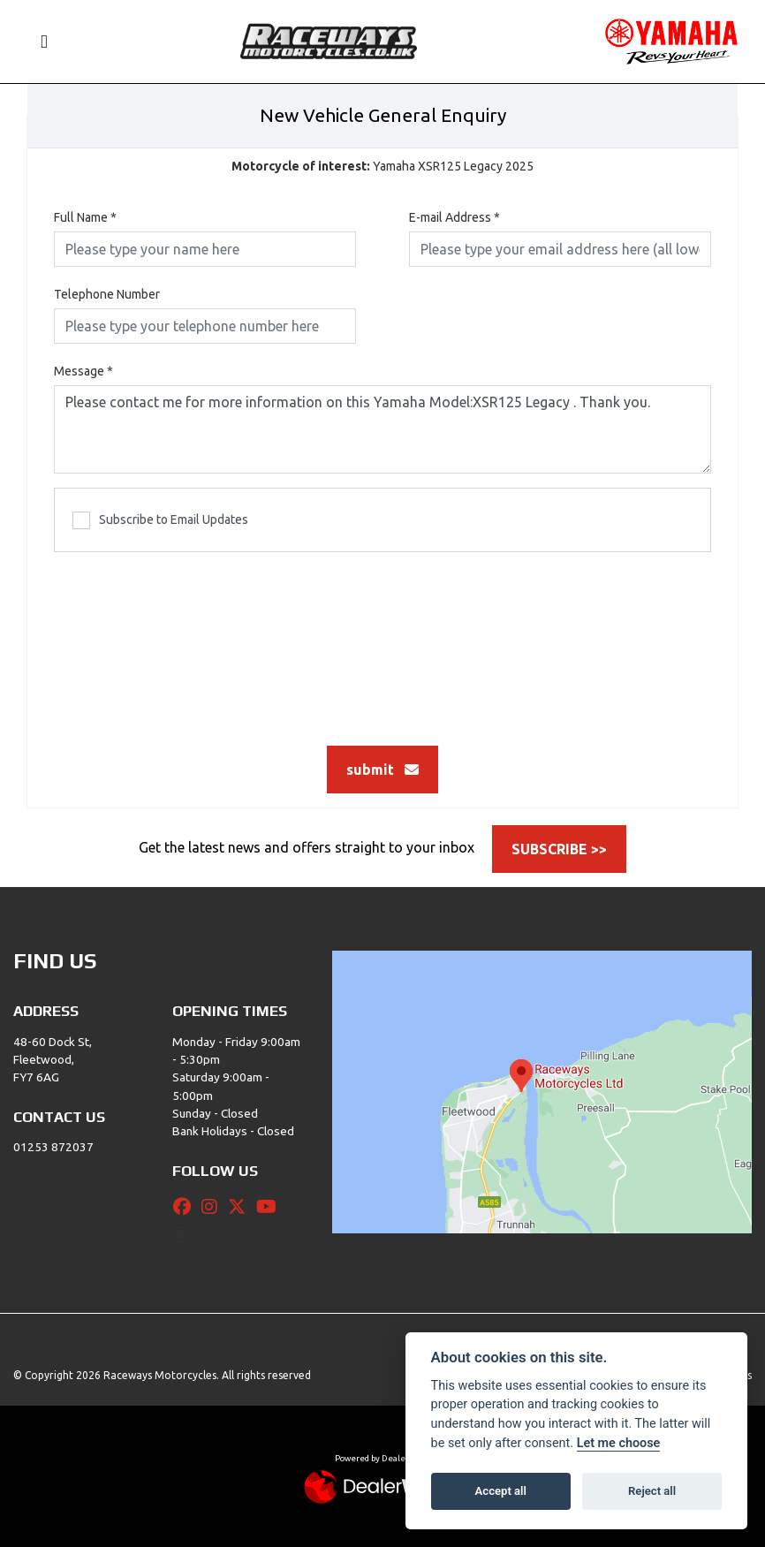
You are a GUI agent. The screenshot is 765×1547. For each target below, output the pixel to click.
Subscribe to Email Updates (160, 520)
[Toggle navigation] (36, 42)
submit (382, 769)
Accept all (500, 1491)
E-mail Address (454, 217)
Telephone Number (107, 294)
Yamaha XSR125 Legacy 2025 (382, 166)
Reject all (652, 1491)
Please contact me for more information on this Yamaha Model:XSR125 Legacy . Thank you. (382, 429)
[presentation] (382, 639)
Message (83, 371)
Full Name (85, 217)
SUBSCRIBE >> (559, 849)
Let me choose (619, 1443)
